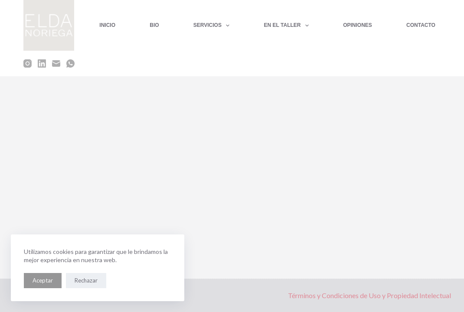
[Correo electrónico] (56, 63)
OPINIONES (357, 25)
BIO (154, 25)
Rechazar (86, 280)
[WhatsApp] (70, 63)
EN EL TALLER (288, 25)
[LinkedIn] (42, 63)
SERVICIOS (213, 25)
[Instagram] (27, 63)
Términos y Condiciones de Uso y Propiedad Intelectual (369, 295)
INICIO (107, 25)
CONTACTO (420, 25)
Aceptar (43, 280)
